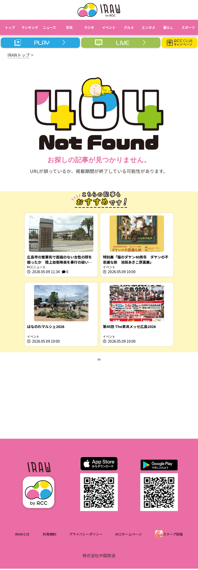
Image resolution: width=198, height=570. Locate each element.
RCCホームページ (129, 535)
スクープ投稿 (173, 535)
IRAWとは (22, 535)
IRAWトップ (18, 55)
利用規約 (49, 535)
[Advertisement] (99, 399)
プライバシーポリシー (86, 535)
